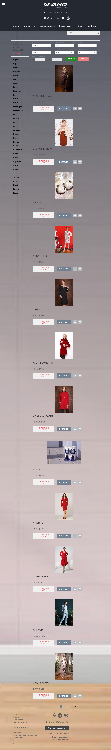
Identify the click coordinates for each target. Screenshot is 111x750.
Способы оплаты (18, 719)
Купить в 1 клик (43, 108)
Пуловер (16, 158)
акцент (38, 310)
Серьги (16, 169)
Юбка (15, 193)
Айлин (37, 203)
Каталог (29, 26)
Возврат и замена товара (21, 730)
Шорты (16, 189)
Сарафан (17, 162)
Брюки (15, 75)
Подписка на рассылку (57, 728)
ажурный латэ (43, 149)
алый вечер (40, 577)
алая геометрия (44, 363)
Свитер (16, 165)
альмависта (41, 683)
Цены (14, 740)
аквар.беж (40, 256)
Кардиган (17, 91)
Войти (49, 18)
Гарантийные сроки (19, 725)
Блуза (15, 64)
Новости (92, 26)
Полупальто (18, 150)
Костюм (16, 118)
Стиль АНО (18, 44)
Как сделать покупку (20, 722)
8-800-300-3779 (55, 12)
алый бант (40, 523)
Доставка (16, 743)
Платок (16, 138)
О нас (80, 26)
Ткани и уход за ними (20, 732)
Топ (14, 173)
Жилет (16, 83)
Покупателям (47, 26)
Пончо (15, 154)
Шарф (15, 185)
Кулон (15, 122)
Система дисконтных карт (21, 727)
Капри (15, 87)
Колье (15, 103)
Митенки (16, 130)
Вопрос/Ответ (18, 737)
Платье (16, 142)
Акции (16, 26)
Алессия (38, 470)
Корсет (16, 114)
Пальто (16, 134)
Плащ (15, 146)
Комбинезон (18, 111)
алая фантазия (43, 416)
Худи (15, 181)
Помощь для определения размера (25, 735)
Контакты (66, 26)
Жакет (15, 79)
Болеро (16, 67)
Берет (15, 60)
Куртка (16, 126)
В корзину (63, 109)
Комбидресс (18, 107)
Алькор (38, 630)
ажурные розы (42, 96)
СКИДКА (16, 53)
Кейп (15, 95)
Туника (16, 177)
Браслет (16, 71)
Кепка (15, 99)
